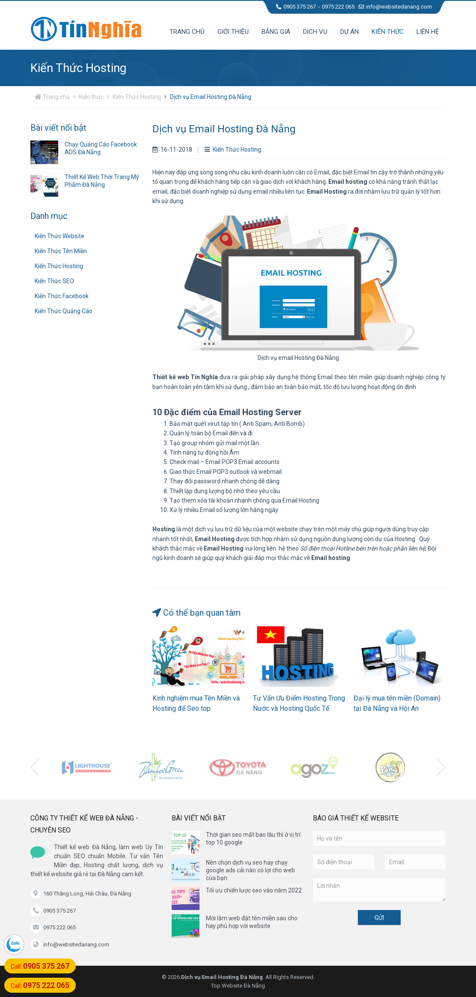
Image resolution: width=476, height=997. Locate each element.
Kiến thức (388, 32)
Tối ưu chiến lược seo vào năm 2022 (254, 890)
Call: (40, 965)
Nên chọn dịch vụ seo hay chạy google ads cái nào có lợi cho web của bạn (250, 870)
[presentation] (34, 767)
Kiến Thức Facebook (62, 296)
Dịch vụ (315, 32)
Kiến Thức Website (59, 236)
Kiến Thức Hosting (137, 96)
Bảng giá (276, 32)
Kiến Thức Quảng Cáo (63, 311)
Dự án (349, 32)
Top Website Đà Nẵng (238, 985)
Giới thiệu (233, 32)
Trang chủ (187, 32)
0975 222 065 (338, 6)
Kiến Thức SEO (54, 281)
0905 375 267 (296, 6)
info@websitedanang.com (395, 6)
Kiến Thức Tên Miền (61, 251)
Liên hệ (427, 32)
